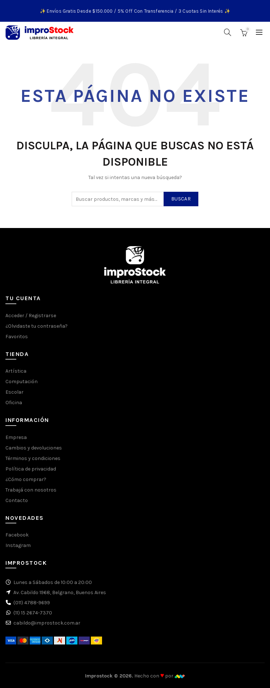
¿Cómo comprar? (25, 479)
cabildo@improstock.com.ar (46, 623)
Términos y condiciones (32, 458)
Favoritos (16, 336)
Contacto (16, 500)
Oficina (13, 402)
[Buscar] (227, 32)
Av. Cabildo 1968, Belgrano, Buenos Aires (59, 592)
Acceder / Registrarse (30, 315)
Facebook (17, 535)
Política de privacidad (30, 469)
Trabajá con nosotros (30, 490)
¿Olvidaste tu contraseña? (36, 326)
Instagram (18, 545)
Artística (15, 371)
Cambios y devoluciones (33, 448)
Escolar (14, 392)
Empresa (16, 437)
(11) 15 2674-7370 (32, 613)
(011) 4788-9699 (31, 603)
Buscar (181, 199)
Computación (21, 381)
